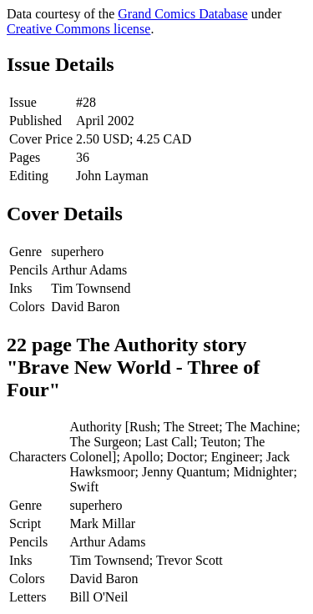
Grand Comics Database (183, 14)
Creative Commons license (78, 29)
